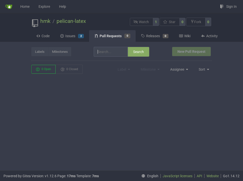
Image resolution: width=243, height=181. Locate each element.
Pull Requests (112, 36)
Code (43, 36)
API (199, 176)
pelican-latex (71, 21)
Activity (209, 36)
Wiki (184, 36)
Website (212, 176)
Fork (195, 22)
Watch (141, 22)
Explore (44, 7)
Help (62, 7)
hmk (45, 21)
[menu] (178, 69)
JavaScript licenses (177, 176)
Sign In (228, 7)
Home (25, 7)
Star (169, 22)
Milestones (60, 52)
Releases (154, 36)
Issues (72, 36)
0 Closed (69, 69)
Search (138, 52)
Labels (40, 52)
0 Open (43, 69)
